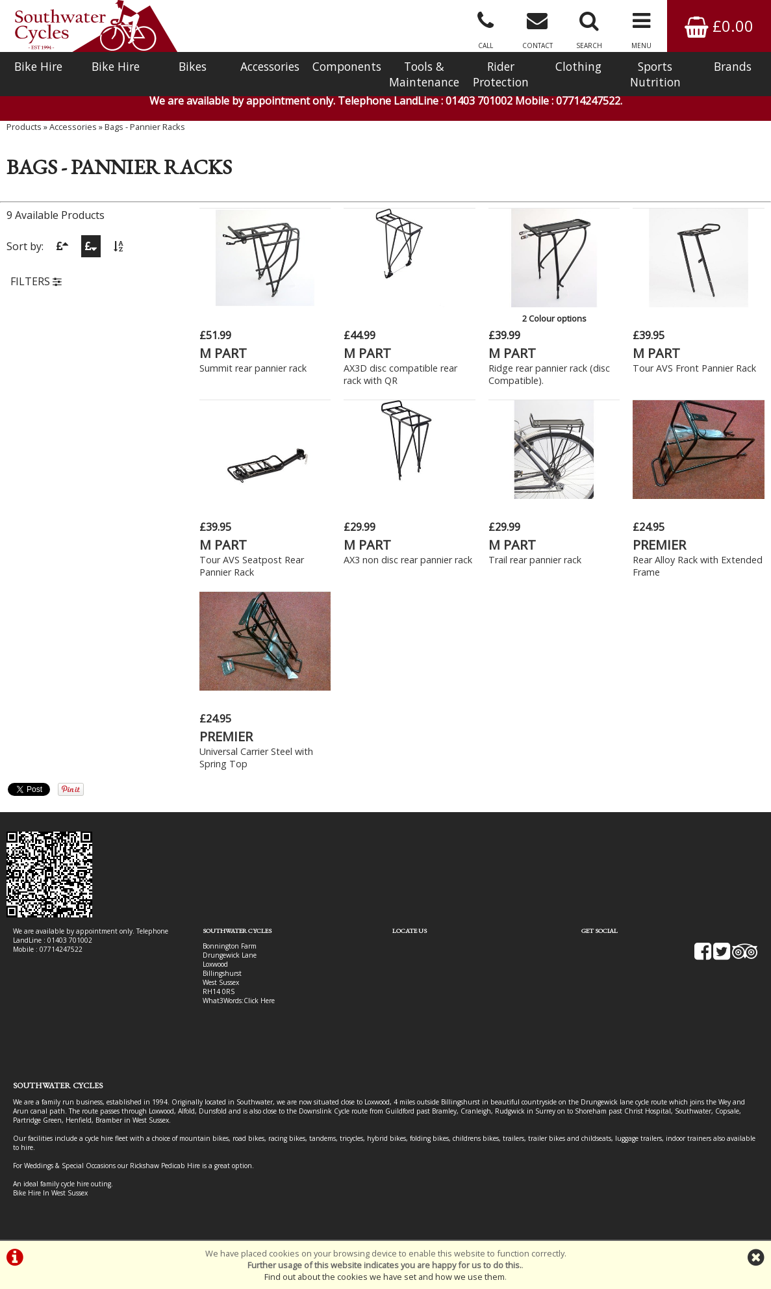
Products (24, 127)
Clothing (578, 66)
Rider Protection (501, 74)
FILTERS (36, 281)
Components (346, 66)
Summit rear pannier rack (253, 368)
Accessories (269, 66)
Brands (733, 66)
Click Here (259, 1000)
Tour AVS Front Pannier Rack (694, 368)
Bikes (193, 66)
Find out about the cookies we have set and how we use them (384, 1277)
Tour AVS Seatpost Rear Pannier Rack (251, 566)
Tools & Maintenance (424, 74)
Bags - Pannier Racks (145, 127)
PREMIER (659, 545)
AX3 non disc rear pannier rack (408, 560)
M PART (223, 353)
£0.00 (719, 25)
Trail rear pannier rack (534, 560)
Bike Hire (38, 66)
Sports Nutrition (655, 74)
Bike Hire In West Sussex (50, 1192)
